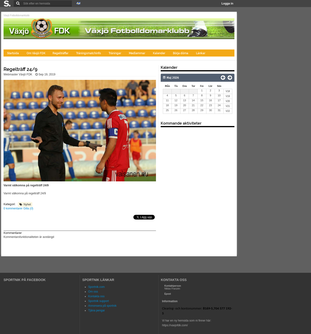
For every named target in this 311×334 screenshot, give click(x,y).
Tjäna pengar (96, 310)
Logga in (227, 3)
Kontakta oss (96, 296)
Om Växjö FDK (36, 53)
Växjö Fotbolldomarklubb (16, 15)
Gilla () (28, 208)
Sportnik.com (96, 287)
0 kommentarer (13, 208)
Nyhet (27, 204)
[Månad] (184, 77)
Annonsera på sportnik (102, 305)
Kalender (159, 53)
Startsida (13, 53)
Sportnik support (98, 301)
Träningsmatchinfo (89, 53)
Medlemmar (137, 53)
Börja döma (181, 53)
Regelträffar (61, 53)
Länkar (200, 53)
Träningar (115, 53)
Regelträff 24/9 (20, 69)
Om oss (93, 291)
